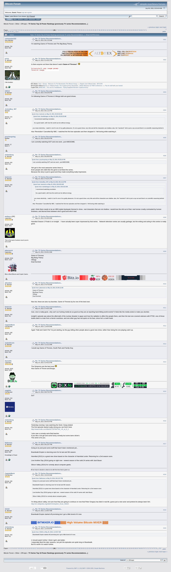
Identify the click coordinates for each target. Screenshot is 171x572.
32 (67, 30)
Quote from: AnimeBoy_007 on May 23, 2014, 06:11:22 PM (49, 182)
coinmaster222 (10, 39)
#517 (164, 443)
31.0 (28, 16)
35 (73, 30)
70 (144, 30)
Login (26, 19)
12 (26, 30)
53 (109, 30)
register (29, 12)
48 (99, 30)
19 (40, 30)
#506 (164, 155)
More (38, 19)
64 (132, 30)
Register (32, 19)
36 (75, 30)
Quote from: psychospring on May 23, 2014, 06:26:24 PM (48, 159)
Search (20, 19)
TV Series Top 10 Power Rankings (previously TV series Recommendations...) (58, 24)
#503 (164, 92)
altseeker (8, 283)
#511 (164, 307)
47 (97, 30)
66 (136, 30)
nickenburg (9, 155)
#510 (164, 284)
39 (81, 30)
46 (95, 30)
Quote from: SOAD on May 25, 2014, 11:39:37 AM (46, 532)
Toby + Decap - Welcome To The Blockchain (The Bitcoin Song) (57, 83)
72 (4, 31)
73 (6, 31)
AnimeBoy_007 (10, 109)
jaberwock (9, 250)
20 (42, 30)
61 (125, 30)
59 (121, 30)
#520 (164, 528)
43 (89, 30)
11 (24, 30)
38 (79, 30)
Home (9, 19)
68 (140, 30)
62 (128, 30)
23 (48, 30)
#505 (164, 137)
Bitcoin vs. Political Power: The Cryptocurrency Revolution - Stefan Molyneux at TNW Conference (72, 85)
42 (87, 30)
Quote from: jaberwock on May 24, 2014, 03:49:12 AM (47, 287)
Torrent (32, 16)
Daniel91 (8, 361)
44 (91, 30)
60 (123, 30)
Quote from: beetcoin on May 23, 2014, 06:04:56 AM (47, 114)
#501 (164, 39)
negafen (8, 390)
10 (21, 30)
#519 (164, 510)
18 (38, 30)
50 (103, 30)
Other (17, 24)
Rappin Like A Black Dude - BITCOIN (91, 83)
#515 (164, 391)
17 (36, 30)
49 (101, 30)
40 (83, 30)
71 (146, 30)
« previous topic (153, 27)
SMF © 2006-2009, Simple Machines (93, 568)
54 (111, 30)
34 (71, 30)
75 (10, 31)
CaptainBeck (10, 325)
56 (115, 30)
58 (119, 30)
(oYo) (7, 59)
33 (69, 30)
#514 (164, 362)
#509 (164, 251)
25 (52, 30)
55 (113, 30)
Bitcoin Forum (9, 24)
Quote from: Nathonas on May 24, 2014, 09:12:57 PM (47, 478)
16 (34, 30)
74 (8, 31)
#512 (164, 326)
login (23, 12)
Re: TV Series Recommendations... (48, 39)
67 (138, 30)
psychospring (10, 137)
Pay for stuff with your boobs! (114, 85)
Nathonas (8, 443)
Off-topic (24, 24)
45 (93, 30)
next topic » (163, 552)
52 (107, 30)
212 (16, 31)
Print (164, 31)
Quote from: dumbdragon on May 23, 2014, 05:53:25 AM (49, 116)
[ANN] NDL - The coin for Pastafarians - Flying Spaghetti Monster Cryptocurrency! (63, 87)
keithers (8, 216)
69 (142, 30)
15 (32, 30)
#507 (164, 178)
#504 (164, 110)
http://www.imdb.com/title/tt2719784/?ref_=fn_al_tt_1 (50, 429)
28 (59, 30)
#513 (164, 344)
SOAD (7, 509)
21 (44, 30)
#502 (164, 59)
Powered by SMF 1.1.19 (73, 568)
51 (105, 30)
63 (130, 30)
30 (63, 30)
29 (61, 30)
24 (50, 30)
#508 (164, 217)
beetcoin (8, 177)
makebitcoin (9, 343)
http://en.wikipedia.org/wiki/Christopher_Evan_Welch (50, 504)
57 (117, 30)
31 (65, 30)
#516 (164, 421)
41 (85, 30)
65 (134, 30)
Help (15, 19)
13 (27, 30)
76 (12, 31)
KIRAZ (7, 91)
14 (29, 30)
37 (77, 30)
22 (46, 30)
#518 (164, 474)
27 (57, 30)
